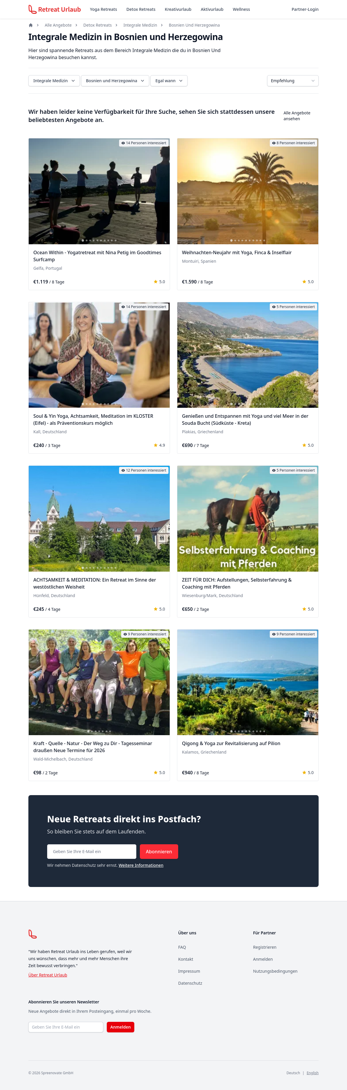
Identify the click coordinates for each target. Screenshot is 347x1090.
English (313, 1072)
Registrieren (264, 947)
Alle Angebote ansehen (297, 115)
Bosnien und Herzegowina (115, 81)
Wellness (241, 9)
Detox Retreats (140, 9)
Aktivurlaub (212, 9)
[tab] (83, 240)
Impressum (189, 971)
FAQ (182, 947)
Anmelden (263, 959)
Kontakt (185, 959)
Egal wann (169, 81)
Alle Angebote (58, 25)
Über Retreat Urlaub (47, 975)
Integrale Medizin (140, 25)
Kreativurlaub (178, 9)
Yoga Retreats (103, 9)
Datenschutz (190, 983)
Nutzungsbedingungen (275, 971)
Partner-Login (305, 9)
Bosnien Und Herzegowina (194, 25)
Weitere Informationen (140, 865)
